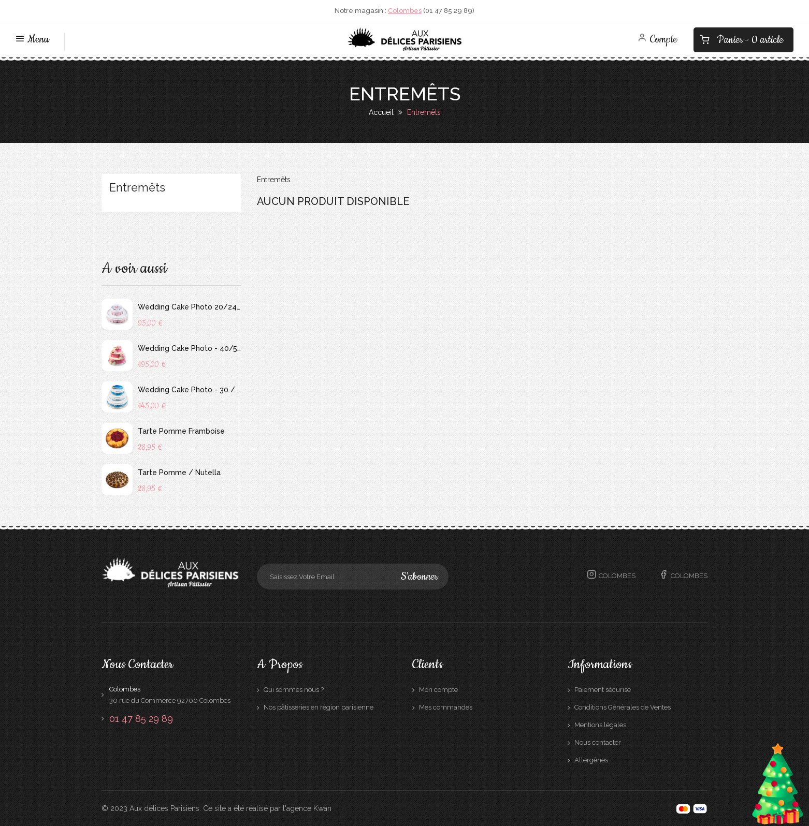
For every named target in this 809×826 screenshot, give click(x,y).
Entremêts (137, 188)
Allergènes (591, 760)
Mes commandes (445, 707)
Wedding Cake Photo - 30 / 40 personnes (189, 390)
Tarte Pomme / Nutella (179, 472)
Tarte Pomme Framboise (181, 431)
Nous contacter (597, 742)
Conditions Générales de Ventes (622, 707)
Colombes (405, 10)
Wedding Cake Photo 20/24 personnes (189, 307)
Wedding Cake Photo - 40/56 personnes (189, 348)
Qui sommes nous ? (294, 690)
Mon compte (438, 690)
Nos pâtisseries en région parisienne (318, 707)
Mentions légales (600, 725)
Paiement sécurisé (602, 690)
